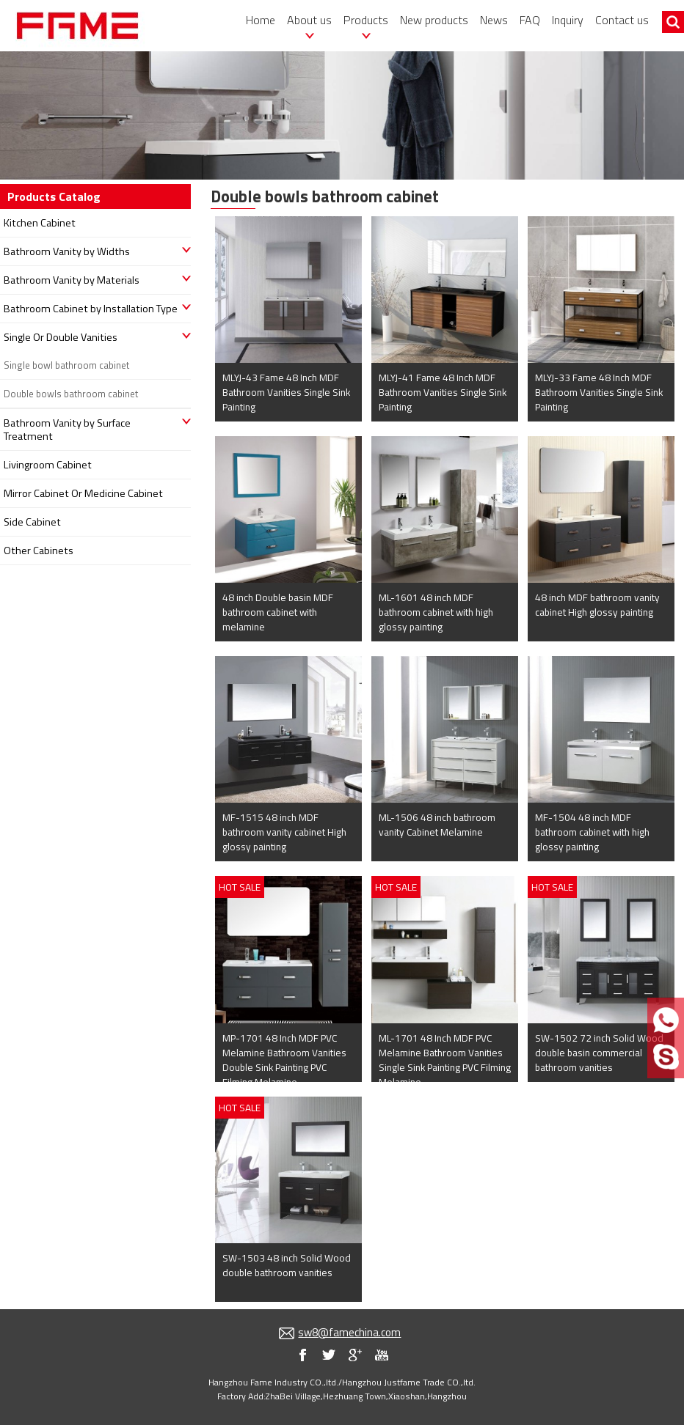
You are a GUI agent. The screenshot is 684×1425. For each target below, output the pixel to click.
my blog (355, 1354)
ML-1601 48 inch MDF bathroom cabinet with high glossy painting (436, 612)
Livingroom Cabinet (48, 465)
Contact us (622, 20)
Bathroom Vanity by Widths (67, 251)
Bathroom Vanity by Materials (71, 280)
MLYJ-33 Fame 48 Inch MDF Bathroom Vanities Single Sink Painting (599, 392)
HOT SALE (240, 887)
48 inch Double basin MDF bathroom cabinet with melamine (277, 612)
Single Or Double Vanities (60, 337)
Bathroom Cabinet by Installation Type (91, 309)
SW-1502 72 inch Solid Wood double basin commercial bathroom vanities (599, 1053)
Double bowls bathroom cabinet (71, 393)
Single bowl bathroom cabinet (66, 365)
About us (309, 20)
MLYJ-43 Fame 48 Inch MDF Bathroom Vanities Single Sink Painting (286, 392)
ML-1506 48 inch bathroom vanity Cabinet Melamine (437, 824)
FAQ (530, 20)
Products (365, 20)
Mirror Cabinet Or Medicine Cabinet (83, 493)
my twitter (329, 1354)
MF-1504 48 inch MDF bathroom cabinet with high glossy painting (592, 832)
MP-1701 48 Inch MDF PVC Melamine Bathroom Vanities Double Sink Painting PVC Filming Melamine (284, 1060)
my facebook (302, 1354)
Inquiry (567, 20)
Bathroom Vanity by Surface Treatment (67, 429)
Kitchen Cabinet (40, 223)
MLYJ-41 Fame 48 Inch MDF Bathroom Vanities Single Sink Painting (442, 392)
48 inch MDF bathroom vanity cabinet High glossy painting (597, 604)
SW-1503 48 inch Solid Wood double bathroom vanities (286, 1265)
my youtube (381, 1354)
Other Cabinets (38, 550)
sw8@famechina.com (349, 1332)
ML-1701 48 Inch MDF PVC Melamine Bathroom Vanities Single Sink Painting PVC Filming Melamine (445, 1060)
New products (434, 20)
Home (260, 20)
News (494, 20)
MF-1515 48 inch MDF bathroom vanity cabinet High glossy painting (284, 832)
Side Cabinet (32, 522)
